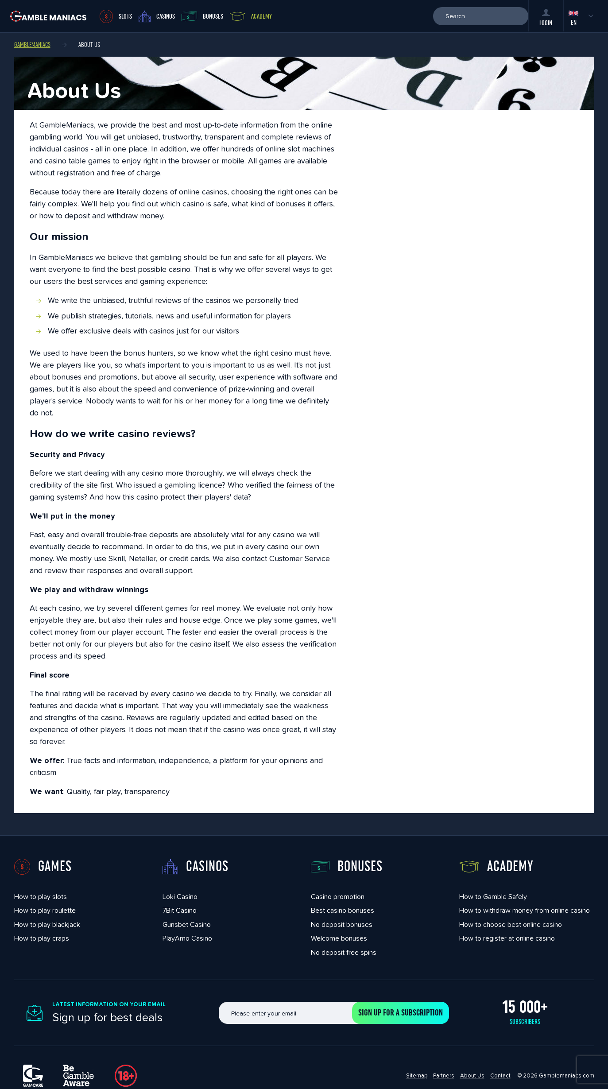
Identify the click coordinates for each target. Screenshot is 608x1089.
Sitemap (416, 1075)
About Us (472, 1075)
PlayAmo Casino (187, 938)
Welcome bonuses (339, 938)
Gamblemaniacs (32, 44)
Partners (443, 1075)
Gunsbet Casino (187, 924)
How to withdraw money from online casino (524, 910)
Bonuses (202, 16)
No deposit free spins (343, 952)
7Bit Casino (180, 910)
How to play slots (40, 896)
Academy (251, 16)
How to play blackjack (47, 924)
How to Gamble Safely (493, 896)
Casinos (157, 16)
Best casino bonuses (342, 910)
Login (545, 18)
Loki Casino (180, 896)
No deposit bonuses (341, 924)
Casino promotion (337, 896)
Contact (500, 1075)
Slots (116, 16)
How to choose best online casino (510, 924)
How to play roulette (45, 910)
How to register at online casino (507, 938)
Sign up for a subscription (400, 1012)
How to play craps (41, 938)
